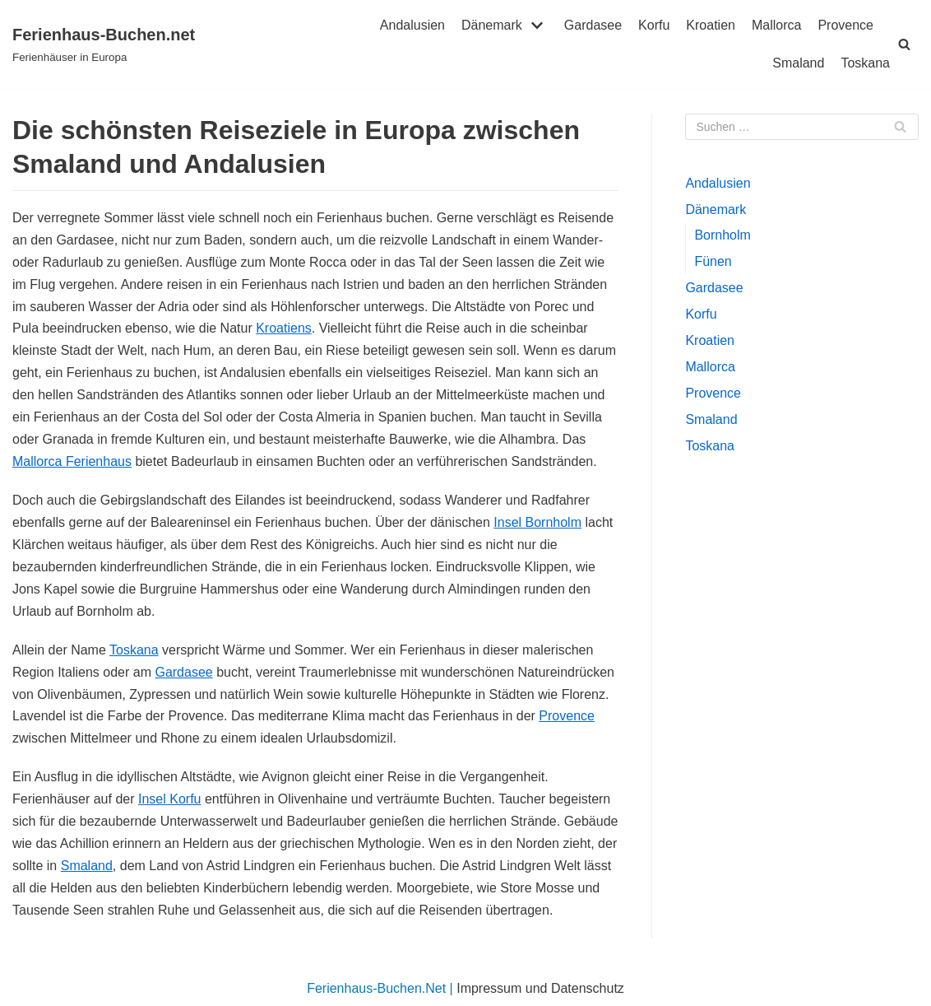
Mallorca (776, 25)
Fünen (712, 261)
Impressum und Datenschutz (540, 988)
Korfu (653, 25)
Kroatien (710, 25)
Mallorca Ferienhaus (72, 461)
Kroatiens (284, 328)
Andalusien (412, 25)
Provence (845, 25)
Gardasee (593, 25)
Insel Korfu (169, 799)
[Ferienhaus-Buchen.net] (103, 44)
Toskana (865, 63)
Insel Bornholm (537, 522)
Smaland (798, 63)
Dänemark (715, 210)
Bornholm (722, 235)
